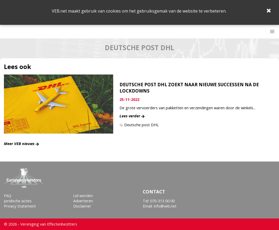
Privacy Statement (20, 206)
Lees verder (129, 115)
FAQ (7, 195)
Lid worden (83, 195)
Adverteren (83, 200)
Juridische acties (18, 200)
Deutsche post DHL (141, 124)
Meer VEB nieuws (19, 143)
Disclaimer (82, 206)
